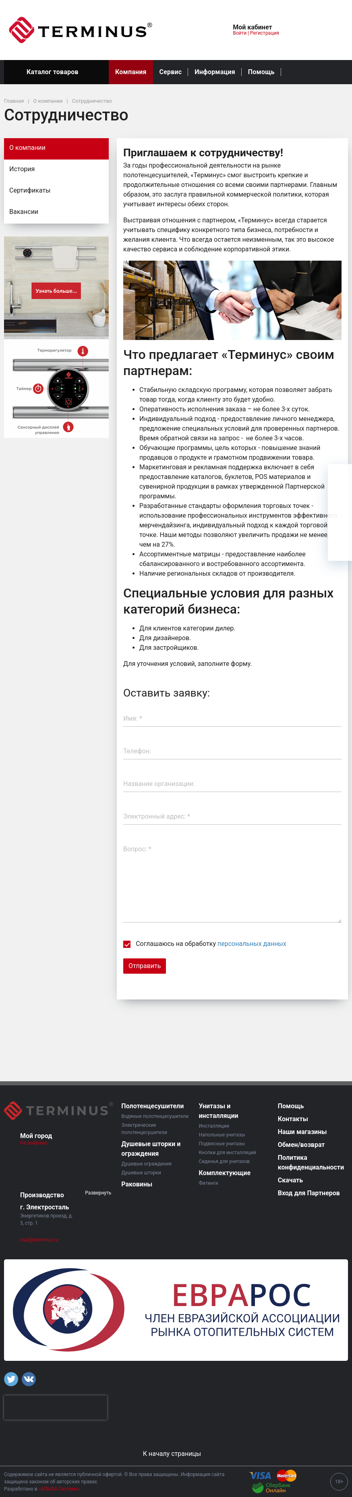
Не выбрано (37, 1143)
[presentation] (55, 1407)
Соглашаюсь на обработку (204, 944)
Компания (131, 72)
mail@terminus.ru (39, 1240)
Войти (239, 33)
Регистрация (264, 33)
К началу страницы (176, 1454)
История (22, 169)
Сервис (170, 72)
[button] (200, 30)
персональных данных (251, 944)
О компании (27, 147)
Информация (215, 72)
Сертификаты (29, 190)
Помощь (261, 72)
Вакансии (23, 212)
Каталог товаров (56, 72)
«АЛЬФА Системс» (59, 1489)
